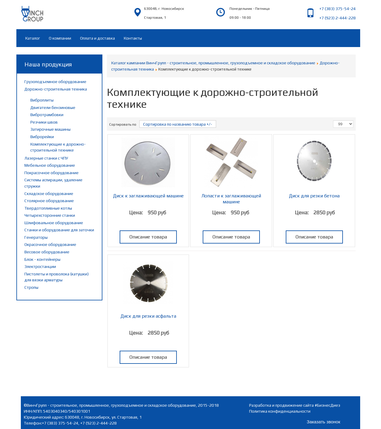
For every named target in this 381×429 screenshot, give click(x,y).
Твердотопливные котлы (48, 208)
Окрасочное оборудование (50, 244)
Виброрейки (42, 136)
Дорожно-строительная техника (55, 89)
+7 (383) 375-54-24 (337, 8)
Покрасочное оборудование (51, 172)
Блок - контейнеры (42, 259)
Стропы (31, 287)
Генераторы (36, 237)
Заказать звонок (323, 421)
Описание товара (148, 237)
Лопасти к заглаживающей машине (231, 199)
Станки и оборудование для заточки (59, 229)
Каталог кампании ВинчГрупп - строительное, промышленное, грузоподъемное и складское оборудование (213, 62)
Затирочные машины (50, 129)
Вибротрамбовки (46, 114)
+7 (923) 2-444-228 (337, 17)
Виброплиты (42, 100)
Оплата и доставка (97, 38)
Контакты (133, 38)
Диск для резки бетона (314, 196)
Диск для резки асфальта (148, 316)
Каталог (32, 38)
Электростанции (40, 266)
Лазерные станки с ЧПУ (46, 158)
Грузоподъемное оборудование (55, 81)
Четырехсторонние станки (49, 215)
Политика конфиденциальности (279, 411)
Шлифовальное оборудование (53, 222)
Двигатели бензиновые (52, 107)
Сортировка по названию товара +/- (177, 124)
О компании (60, 38)
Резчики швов (44, 122)
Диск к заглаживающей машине (148, 196)
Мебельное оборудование (49, 165)
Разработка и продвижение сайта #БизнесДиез (294, 405)
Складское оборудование (48, 193)
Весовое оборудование (46, 251)
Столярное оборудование (49, 200)
